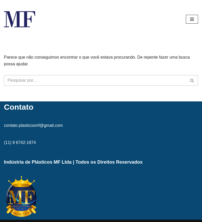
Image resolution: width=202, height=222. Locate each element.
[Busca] (95, 80)
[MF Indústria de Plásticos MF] (19, 19)
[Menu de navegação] (192, 19)
